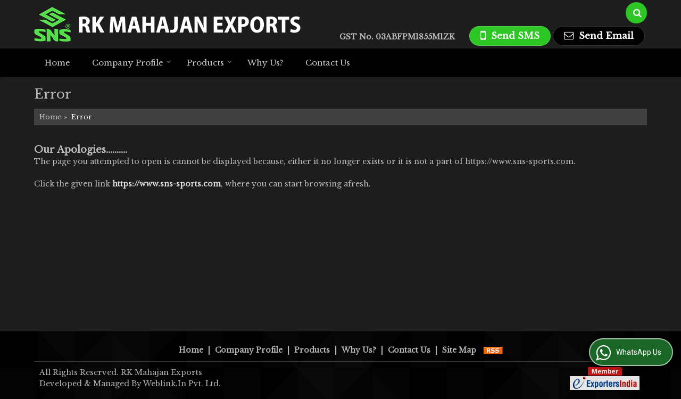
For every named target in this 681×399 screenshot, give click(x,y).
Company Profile (131, 63)
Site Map (459, 350)
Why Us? (265, 63)
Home (57, 63)
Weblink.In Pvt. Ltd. (182, 383)
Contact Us (327, 63)
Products (209, 63)
